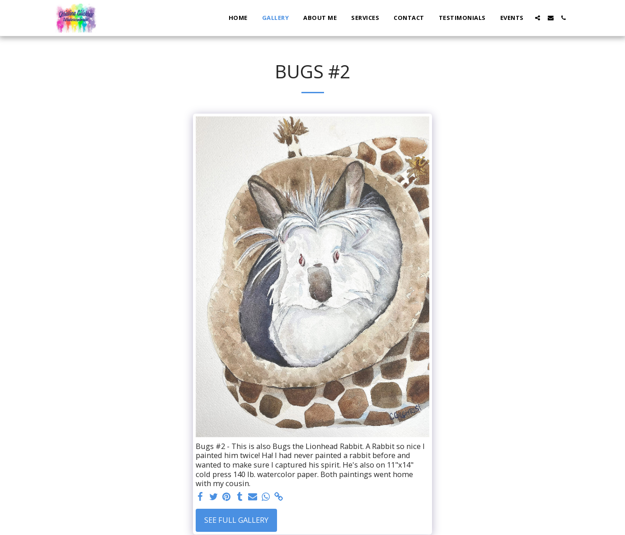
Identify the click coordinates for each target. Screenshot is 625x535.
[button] (537, 18)
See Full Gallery (236, 520)
